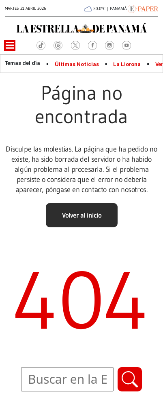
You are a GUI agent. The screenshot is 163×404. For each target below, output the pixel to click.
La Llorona (127, 64)
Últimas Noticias (77, 64)
